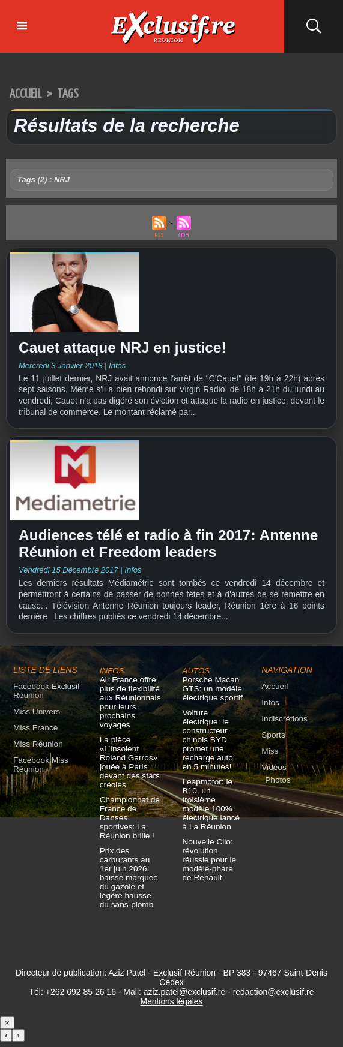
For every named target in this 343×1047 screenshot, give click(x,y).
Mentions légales (171, 1007)
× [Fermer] (7, 1028)
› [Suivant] (18, 1040)
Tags (72, 94)
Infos (269, 709)
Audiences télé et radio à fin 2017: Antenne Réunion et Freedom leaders (157, 547)
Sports (272, 741)
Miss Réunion (37, 750)
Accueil (27, 94)
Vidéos (273, 773)
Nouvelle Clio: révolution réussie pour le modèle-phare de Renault (212, 857)
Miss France (34, 734)
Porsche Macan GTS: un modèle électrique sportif (211, 695)
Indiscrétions (283, 725)
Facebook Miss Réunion (39, 771)
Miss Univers (35, 718)
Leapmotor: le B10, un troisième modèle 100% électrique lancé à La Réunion (213, 806)
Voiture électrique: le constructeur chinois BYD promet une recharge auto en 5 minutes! (212, 746)
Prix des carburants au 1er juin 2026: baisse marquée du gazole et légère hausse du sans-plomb (130, 884)
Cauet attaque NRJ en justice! (129, 348)
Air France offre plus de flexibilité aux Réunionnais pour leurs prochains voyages (129, 709)
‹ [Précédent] (6, 1040)
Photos (277, 786)
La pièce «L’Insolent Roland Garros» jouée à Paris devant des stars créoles (128, 769)
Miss (269, 757)
